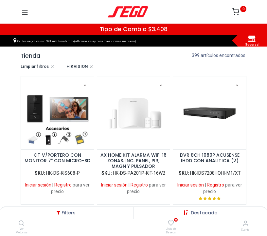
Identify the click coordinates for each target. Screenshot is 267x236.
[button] (204, 213)
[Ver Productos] (21, 223)
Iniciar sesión (38, 184)
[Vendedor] (245, 223)
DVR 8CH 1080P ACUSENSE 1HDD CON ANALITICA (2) (210, 158)
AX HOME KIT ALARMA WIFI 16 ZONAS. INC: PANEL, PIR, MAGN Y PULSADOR (133, 160)
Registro (63, 184)
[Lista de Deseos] (171, 223)
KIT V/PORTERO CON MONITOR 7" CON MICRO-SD (57, 158)
